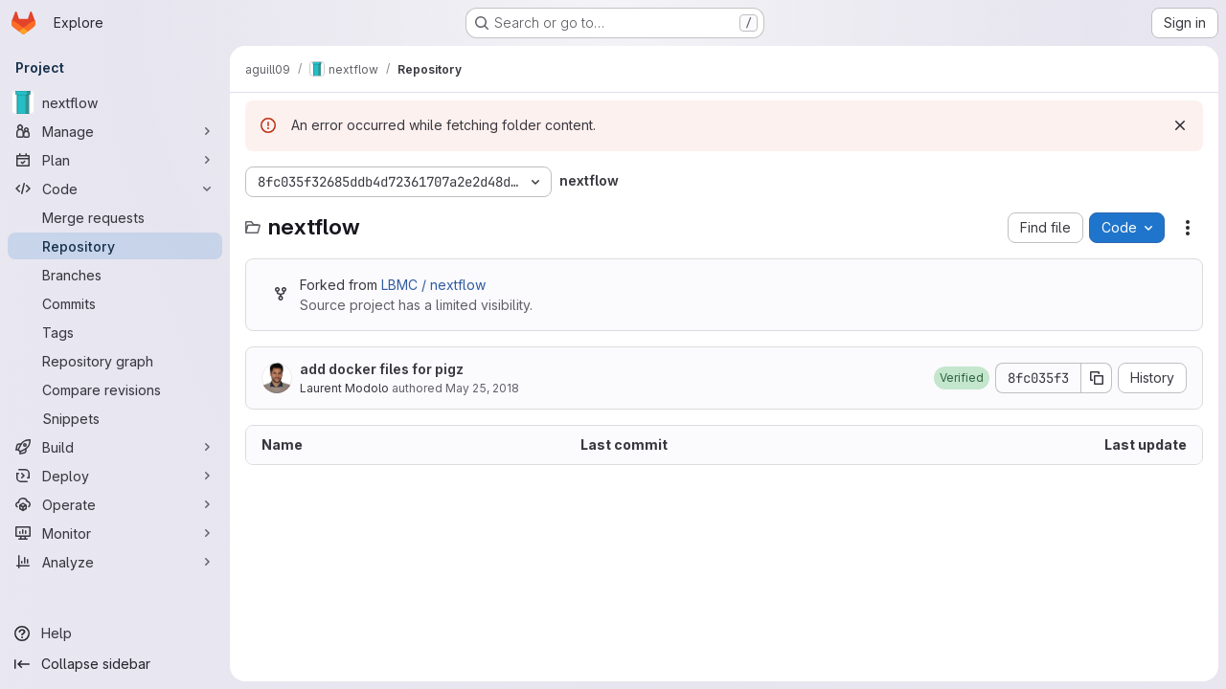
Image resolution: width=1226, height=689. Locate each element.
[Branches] (115, 274)
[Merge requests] (115, 217)
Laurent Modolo (344, 388)
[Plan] (115, 159)
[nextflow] (115, 102)
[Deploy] (115, 475)
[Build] (115, 446)
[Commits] (115, 303)
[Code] (115, 188)
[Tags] (115, 332)
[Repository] (115, 246)
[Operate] (115, 504)
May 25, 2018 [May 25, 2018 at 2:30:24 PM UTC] (482, 388)
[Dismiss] (1180, 125)
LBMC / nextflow (433, 285)
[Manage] (115, 131)
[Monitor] (115, 533)
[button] (961, 378)
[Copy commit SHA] (1096, 378)
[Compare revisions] (115, 389)
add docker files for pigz (382, 369)
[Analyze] (115, 561)
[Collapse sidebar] (115, 664)
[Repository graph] (115, 360)
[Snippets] (115, 418)
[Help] (115, 633)
